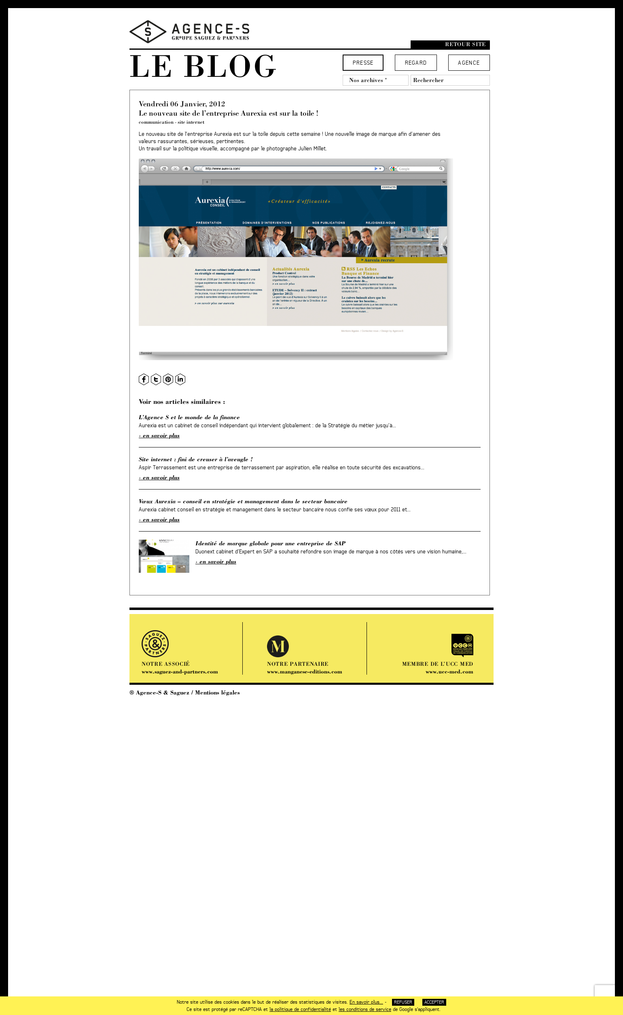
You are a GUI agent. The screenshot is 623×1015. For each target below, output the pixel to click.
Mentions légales (217, 692)
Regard (416, 63)
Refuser (403, 1002)
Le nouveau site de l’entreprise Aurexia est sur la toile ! (228, 113)
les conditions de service (365, 1009)
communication (156, 122)
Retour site (465, 44)
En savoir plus (161, 435)
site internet (191, 122)
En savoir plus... (366, 1002)
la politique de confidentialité (300, 1009)
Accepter (434, 1002)
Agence (469, 63)
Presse (363, 63)
